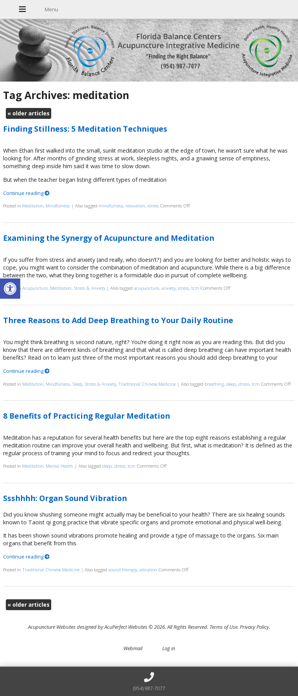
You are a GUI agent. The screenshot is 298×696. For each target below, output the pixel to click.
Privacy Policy (254, 626)
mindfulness (111, 205)
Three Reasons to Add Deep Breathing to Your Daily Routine (118, 320)
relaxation (135, 205)
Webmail (132, 648)
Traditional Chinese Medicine (147, 384)
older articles (28, 113)
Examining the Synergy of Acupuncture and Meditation (108, 238)
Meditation (32, 205)
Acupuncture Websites (52, 626)
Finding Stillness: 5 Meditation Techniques (85, 129)
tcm (195, 288)
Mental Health (59, 466)
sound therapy (122, 569)
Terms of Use (223, 626)
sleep (231, 384)
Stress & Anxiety (89, 288)
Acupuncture (35, 288)
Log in (168, 648)
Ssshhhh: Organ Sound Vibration (65, 498)
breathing (214, 384)
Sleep (77, 384)
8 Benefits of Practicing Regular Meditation (86, 416)
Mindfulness (58, 205)
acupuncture (146, 288)
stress (153, 205)
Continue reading (26, 193)
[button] (10, 288)
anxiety (168, 288)
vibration (148, 569)
